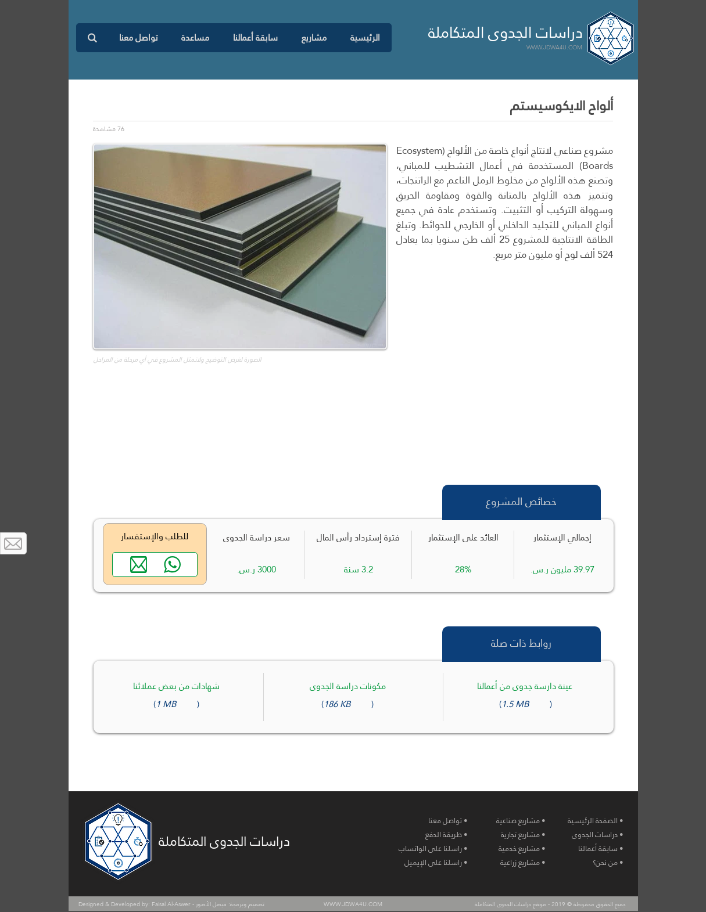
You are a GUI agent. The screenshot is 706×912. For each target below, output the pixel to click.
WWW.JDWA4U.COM (554, 47)
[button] (313, 37)
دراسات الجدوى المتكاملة (505, 32)
